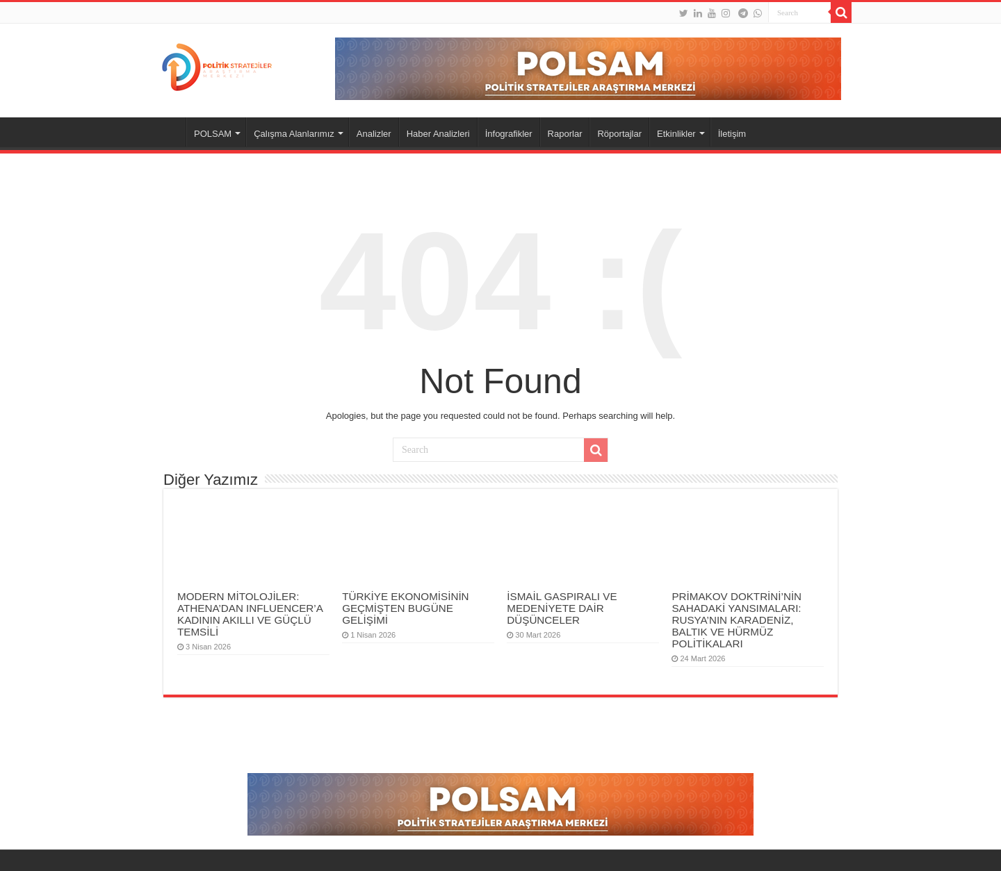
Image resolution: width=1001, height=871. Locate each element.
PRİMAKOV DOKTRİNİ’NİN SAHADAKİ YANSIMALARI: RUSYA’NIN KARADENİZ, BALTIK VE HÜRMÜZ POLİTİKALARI (736, 619)
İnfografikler (508, 133)
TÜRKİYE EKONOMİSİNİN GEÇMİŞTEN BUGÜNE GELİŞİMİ (405, 608)
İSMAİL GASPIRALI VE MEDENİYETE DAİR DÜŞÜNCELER (562, 608)
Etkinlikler (676, 133)
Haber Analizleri (438, 133)
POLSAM (212, 133)
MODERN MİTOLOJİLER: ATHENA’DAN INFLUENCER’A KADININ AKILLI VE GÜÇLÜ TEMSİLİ (250, 614)
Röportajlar (619, 133)
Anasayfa (167, 132)
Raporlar (565, 133)
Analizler (374, 133)
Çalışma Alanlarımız (294, 133)
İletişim (732, 133)
